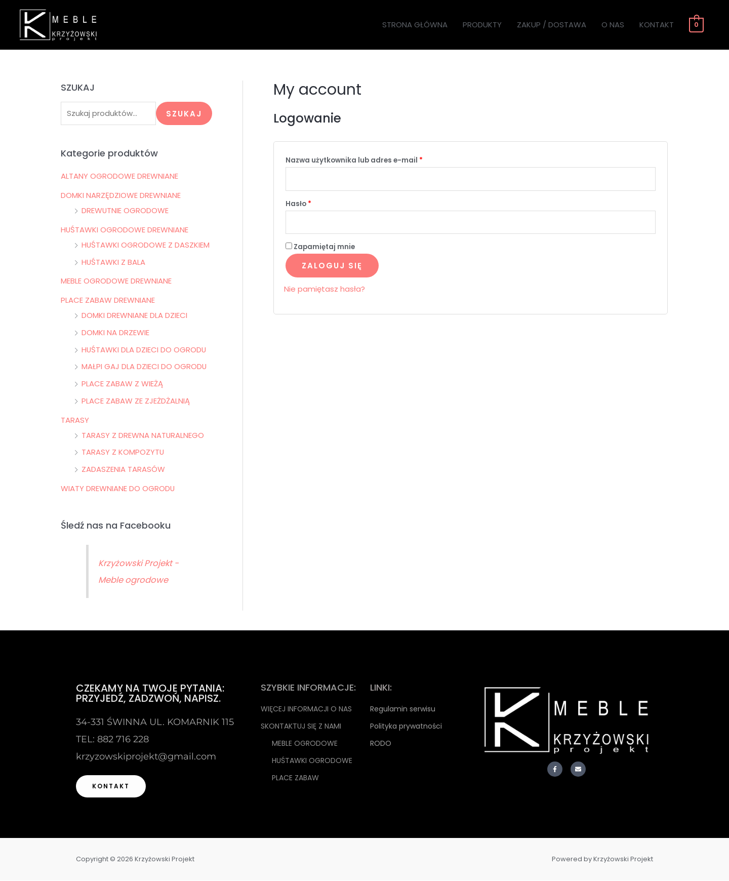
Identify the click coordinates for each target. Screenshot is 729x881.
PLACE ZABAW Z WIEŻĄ (122, 384)
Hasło (319, 203)
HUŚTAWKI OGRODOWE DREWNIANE (125, 230)
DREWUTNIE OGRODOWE (125, 211)
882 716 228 (123, 739)
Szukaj (184, 113)
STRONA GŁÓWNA (416, 24)
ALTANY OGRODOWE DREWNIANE (119, 177)
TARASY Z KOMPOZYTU (123, 453)
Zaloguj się (332, 266)
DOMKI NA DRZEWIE (115, 333)
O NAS (613, 24)
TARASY (75, 420)
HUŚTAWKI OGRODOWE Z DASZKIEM (146, 245)
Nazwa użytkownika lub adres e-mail (375, 159)
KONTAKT (657, 24)
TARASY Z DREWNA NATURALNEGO (143, 435)
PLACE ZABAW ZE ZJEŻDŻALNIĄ (136, 401)
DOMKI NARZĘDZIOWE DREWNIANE (121, 195)
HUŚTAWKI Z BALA (114, 262)
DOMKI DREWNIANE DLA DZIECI (134, 315)
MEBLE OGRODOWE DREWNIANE (116, 281)
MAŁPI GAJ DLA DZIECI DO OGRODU (144, 367)
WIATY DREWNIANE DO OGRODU (118, 489)
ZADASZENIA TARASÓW (123, 469)
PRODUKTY (483, 24)
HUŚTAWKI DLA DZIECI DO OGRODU (144, 350)
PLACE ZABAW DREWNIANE (108, 300)
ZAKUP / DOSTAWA (552, 24)
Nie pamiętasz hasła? (324, 290)
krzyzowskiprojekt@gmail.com (146, 757)
